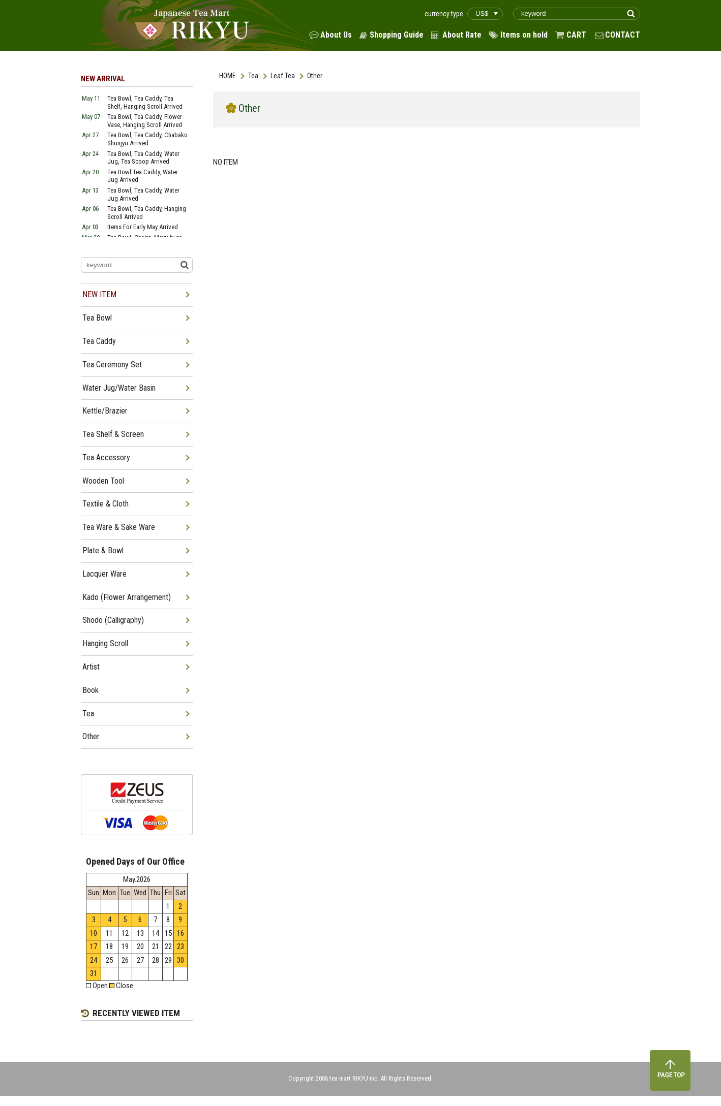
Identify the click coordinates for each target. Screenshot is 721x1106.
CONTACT (622, 35)
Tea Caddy (99, 341)
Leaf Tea (283, 76)
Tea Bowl (97, 318)
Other (91, 736)
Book (90, 690)
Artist (91, 667)
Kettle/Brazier (105, 411)
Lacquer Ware (104, 574)
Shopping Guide (397, 35)
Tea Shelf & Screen (113, 434)
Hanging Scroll (105, 643)
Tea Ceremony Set (112, 364)
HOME (227, 76)
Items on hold (524, 35)
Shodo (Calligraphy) (113, 620)
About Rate (462, 35)
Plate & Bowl (103, 550)
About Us (336, 35)
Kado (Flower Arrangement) (126, 597)
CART (576, 35)
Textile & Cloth (105, 504)
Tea (253, 76)
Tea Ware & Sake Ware (118, 527)
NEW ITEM (99, 294)
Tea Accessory (106, 457)
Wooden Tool (103, 481)
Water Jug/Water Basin (119, 388)
